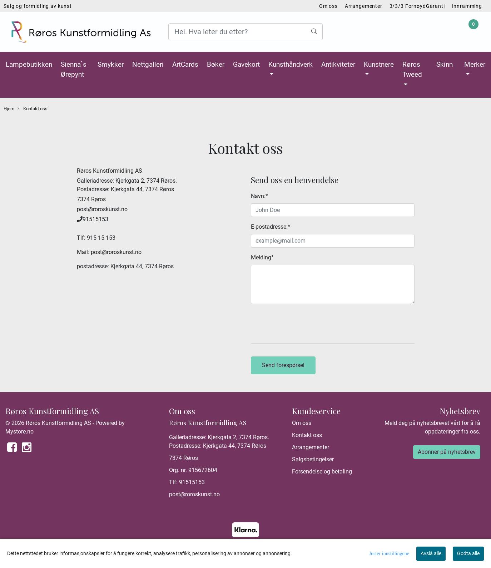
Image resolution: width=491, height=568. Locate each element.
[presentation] (305, 324)
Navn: (259, 196)
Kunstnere (379, 64)
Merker (474, 64)
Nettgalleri (148, 64)
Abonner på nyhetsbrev (447, 451)
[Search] (245, 31)
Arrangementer (363, 6)
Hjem (9, 108)
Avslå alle (431, 553)
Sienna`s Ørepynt (73, 69)
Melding (262, 257)
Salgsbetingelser (313, 459)
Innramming (467, 6)
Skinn (444, 64)
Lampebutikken (29, 64)
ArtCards (185, 64)
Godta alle (468, 553)
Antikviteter (338, 64)
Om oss (328, 6)
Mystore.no (19, 431)
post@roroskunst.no (194, 494)
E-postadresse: (270, 226)
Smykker (111, 64)
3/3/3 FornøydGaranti (417, 6)
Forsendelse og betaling (322, 471)
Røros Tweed (412, 69)
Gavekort (246, 64)
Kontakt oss (33, 109)
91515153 (192, 482)
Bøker (215, 64)
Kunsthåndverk (290, 64)
